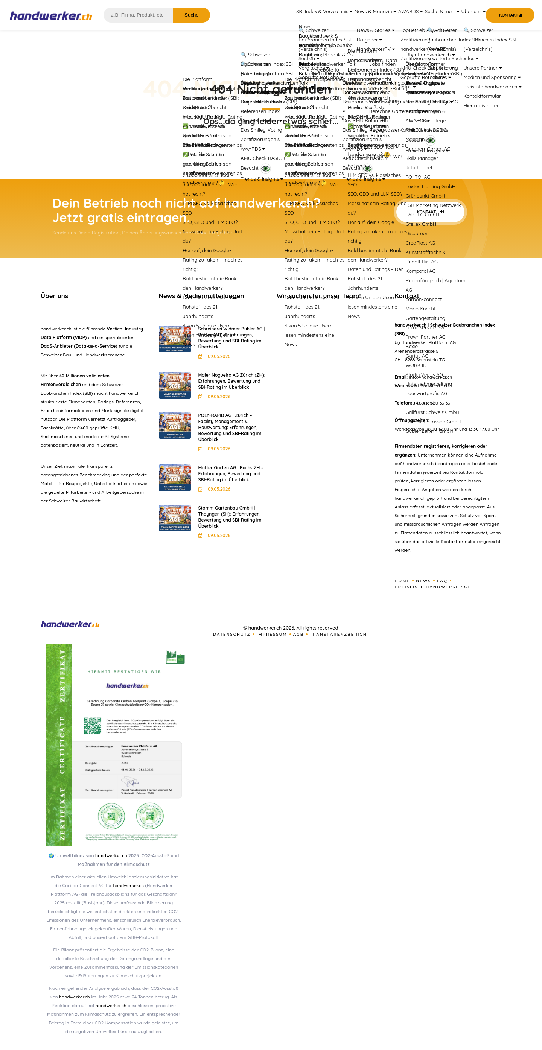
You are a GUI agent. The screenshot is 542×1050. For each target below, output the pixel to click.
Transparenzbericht (340, 634)
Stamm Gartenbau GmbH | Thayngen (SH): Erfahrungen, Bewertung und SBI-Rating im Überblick (230, 517)
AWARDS (392, 15)
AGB (298, 634)
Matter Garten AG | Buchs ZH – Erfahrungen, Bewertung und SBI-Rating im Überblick (230, 473)
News (423, 580)
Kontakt (430, 212)
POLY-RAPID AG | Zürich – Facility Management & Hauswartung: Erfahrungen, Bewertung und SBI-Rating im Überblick (230, 427)
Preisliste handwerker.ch (433, 586)
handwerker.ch (111, 855)
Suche (191, 15)
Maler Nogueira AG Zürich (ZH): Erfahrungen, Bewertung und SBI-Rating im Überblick (231, 381)
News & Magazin (351, 15)
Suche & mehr (431, 15)
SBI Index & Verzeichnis (294, 15)
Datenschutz (232, 634)
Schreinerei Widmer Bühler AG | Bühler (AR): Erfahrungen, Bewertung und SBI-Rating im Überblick (231, 338)
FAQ (442, 580)
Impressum (271, 634)
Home (402, 580)
